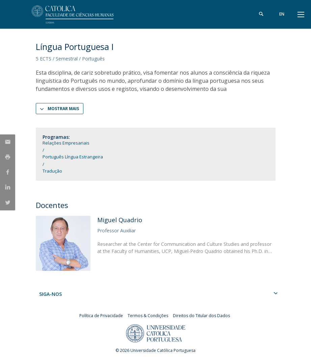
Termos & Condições (148, 315)
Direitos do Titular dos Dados (201, 315)
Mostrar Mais (63, 108)
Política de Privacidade (101, 315)
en (281, 14)
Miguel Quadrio (119, 220)
